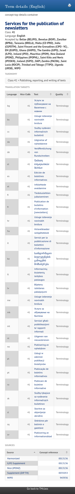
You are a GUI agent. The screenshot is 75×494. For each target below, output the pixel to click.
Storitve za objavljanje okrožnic (39, 412)
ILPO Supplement (16, 463)
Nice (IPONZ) (13, 468)
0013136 (63, 458)
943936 (64, 477)
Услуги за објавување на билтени (41, 312)
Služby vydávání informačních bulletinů (42, 131)
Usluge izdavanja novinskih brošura (43, 119)
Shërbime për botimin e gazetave (41, 424)
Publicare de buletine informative (40, 384)
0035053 (63, 472)
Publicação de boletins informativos (41, 372)
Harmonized (13, 458)
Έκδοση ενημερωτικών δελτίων (41, 164)
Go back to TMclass (37, 488)
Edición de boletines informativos (40, 176)
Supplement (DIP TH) (18, 472)
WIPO (10, 477)
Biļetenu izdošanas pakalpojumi (40, 288)
